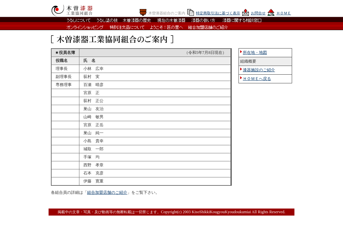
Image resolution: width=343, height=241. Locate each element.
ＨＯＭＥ (283, 13)
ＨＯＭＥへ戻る (257, 78)
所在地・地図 (255, 52)
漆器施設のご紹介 (259, 70)
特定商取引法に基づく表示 (218, 13)
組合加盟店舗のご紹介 (107, 192)
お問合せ (258, 13)
